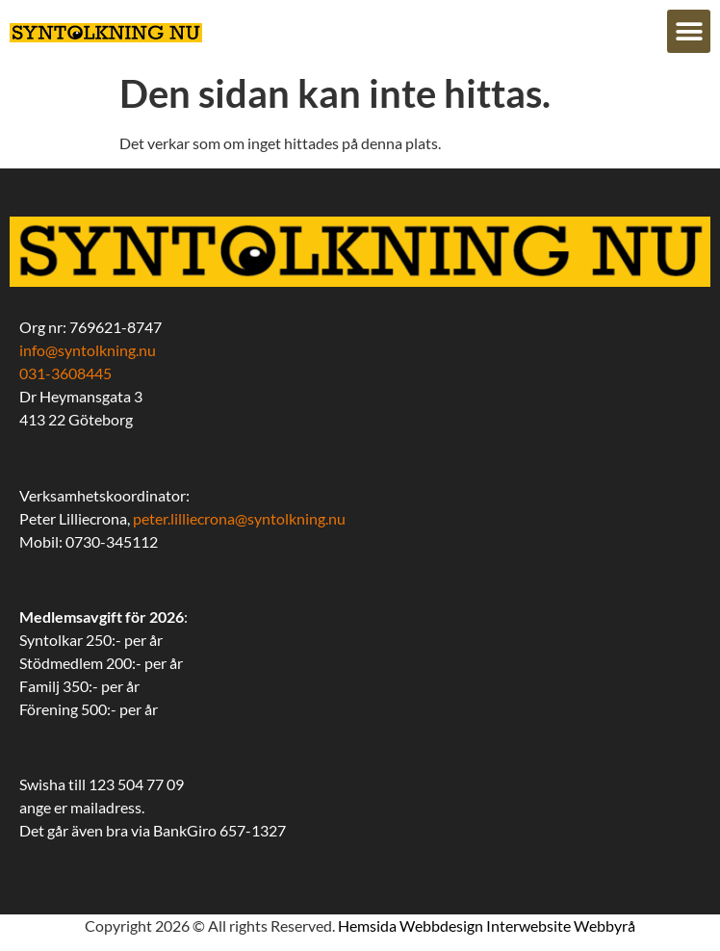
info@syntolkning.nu (87, 350)
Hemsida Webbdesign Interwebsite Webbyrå (486, 925)
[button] (688, 31)
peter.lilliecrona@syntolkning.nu (239, 518)
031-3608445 (65, 373)
